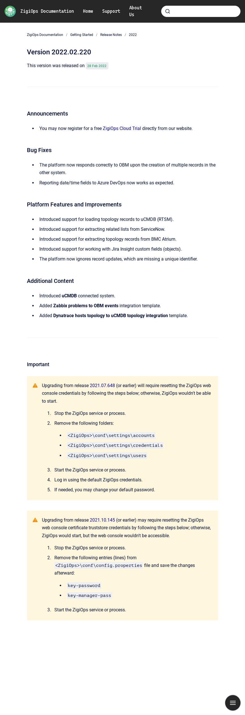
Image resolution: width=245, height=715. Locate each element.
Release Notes (111, 35)
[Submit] (167, 11)
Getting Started (81, 35)
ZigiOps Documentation (47, 11)
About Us (135, 11)
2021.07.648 (102, 385)
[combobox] (200, 11)
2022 (133, 35)
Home (88, 11)
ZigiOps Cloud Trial (122, 128)
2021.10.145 (102, 520)
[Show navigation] (232, 702)
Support (111, 11)
